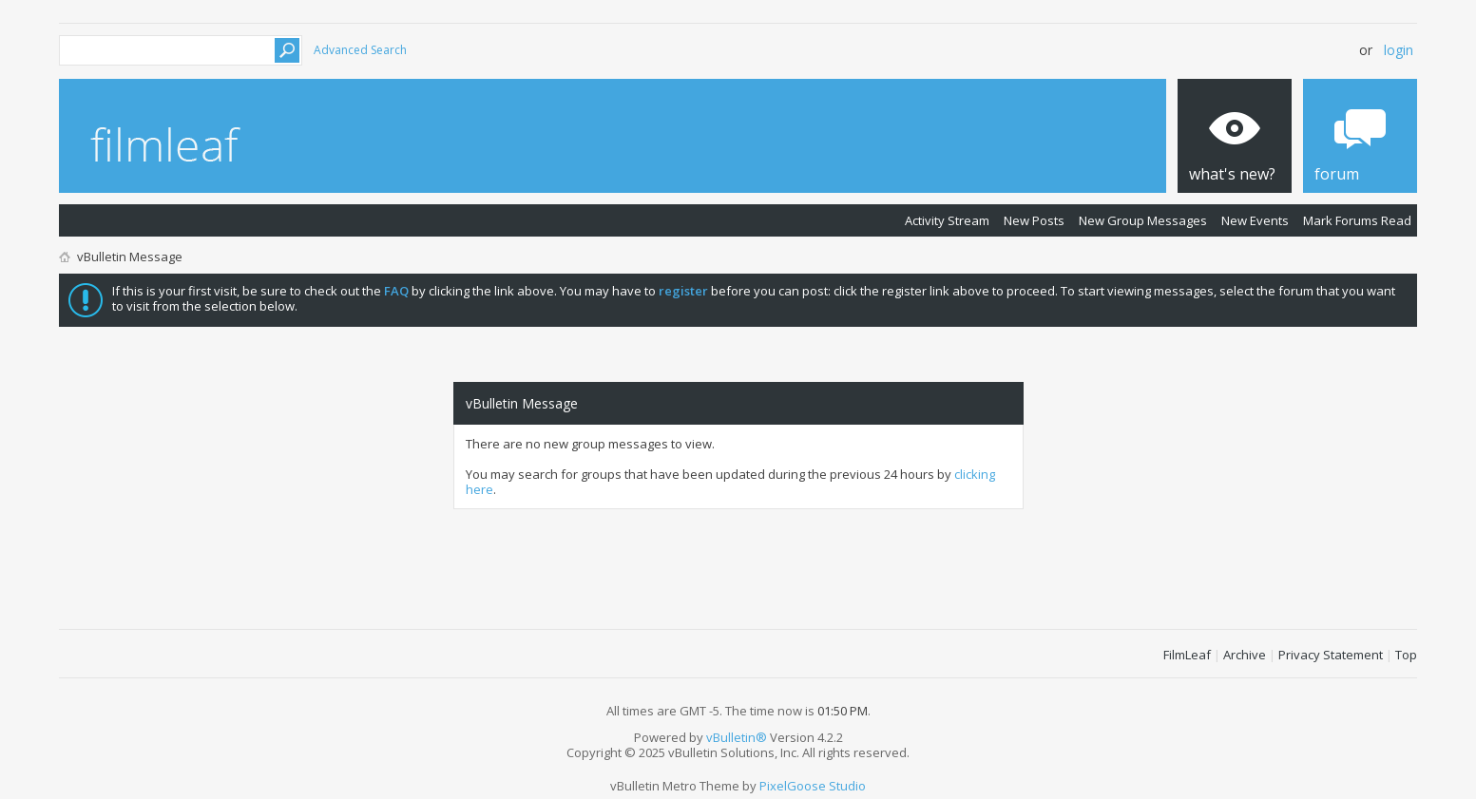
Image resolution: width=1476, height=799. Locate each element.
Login (1398, 50)
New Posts (1034, 220)
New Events (1255, 220)
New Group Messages (1143, 220)
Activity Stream (947, 220)
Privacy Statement (1330, 654)
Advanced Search (360, 50)
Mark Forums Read (1357, 220)
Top (1406, 654)
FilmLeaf (1187, 654)
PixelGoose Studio (812, 785)
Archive (1244, 654)
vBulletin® (736, 737)
